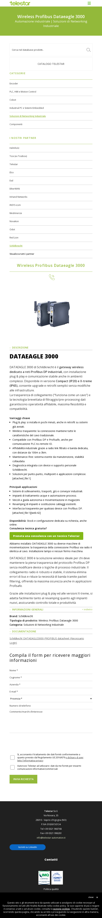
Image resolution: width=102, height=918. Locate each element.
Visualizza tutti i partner (22, 253)
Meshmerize (16, 213)
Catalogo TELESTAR (51, 64)
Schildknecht (16, 245)
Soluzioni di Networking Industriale (28, 116)
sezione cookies (61, 908)
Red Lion (14, 237)
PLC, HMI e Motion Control (23, 91)
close (91, 897)
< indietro (87, 609)
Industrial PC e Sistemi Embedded (27, 108)
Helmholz (14, 148)
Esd (11, 180)
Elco (12, 172)
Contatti (51, 860)
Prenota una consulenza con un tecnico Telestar (46, 536)
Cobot (13, 99)
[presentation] (37, 743)
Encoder (14, 83)
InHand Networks (18, 196)
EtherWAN (15, 188)
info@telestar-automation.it (51, 837)
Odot (12, 229)
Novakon (14, 221)
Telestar (14, 164)
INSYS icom (15, 205)
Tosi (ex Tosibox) (18, 156)
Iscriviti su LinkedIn (27, 847)
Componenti (16, 124)
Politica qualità (51, 889)
